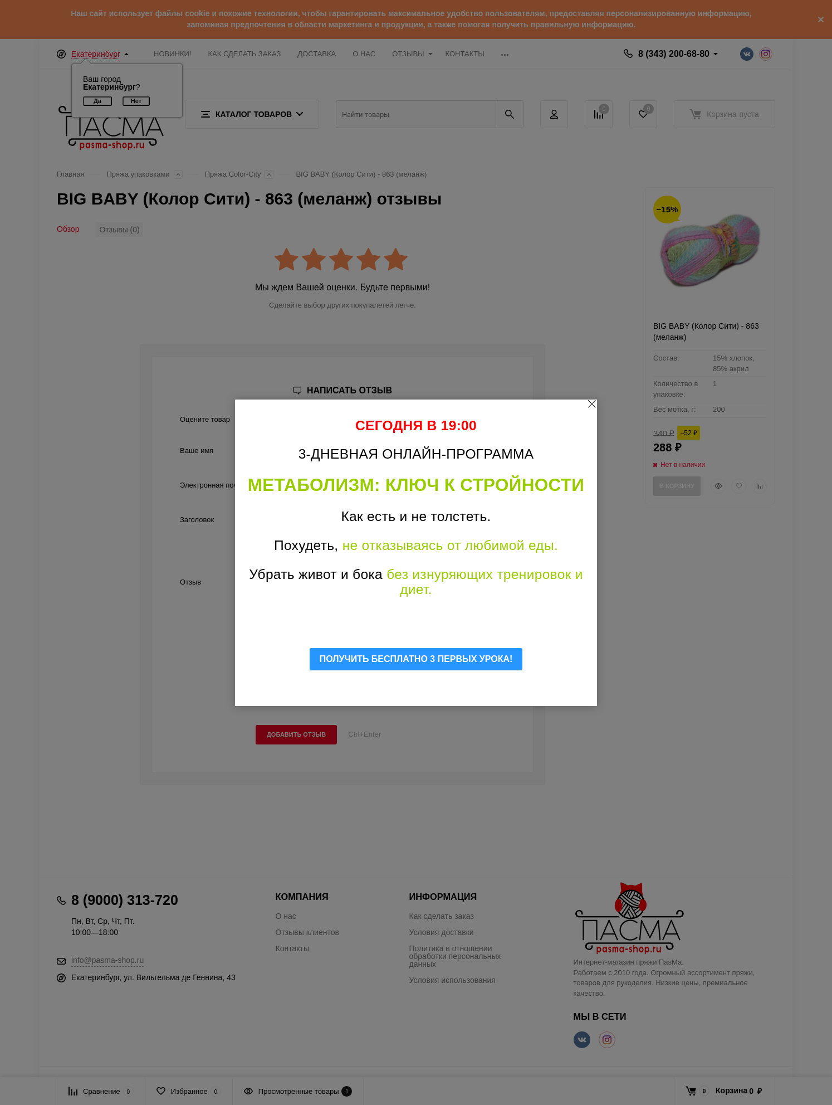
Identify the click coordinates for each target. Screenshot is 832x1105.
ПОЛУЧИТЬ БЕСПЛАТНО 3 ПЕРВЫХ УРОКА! (416, 659)
